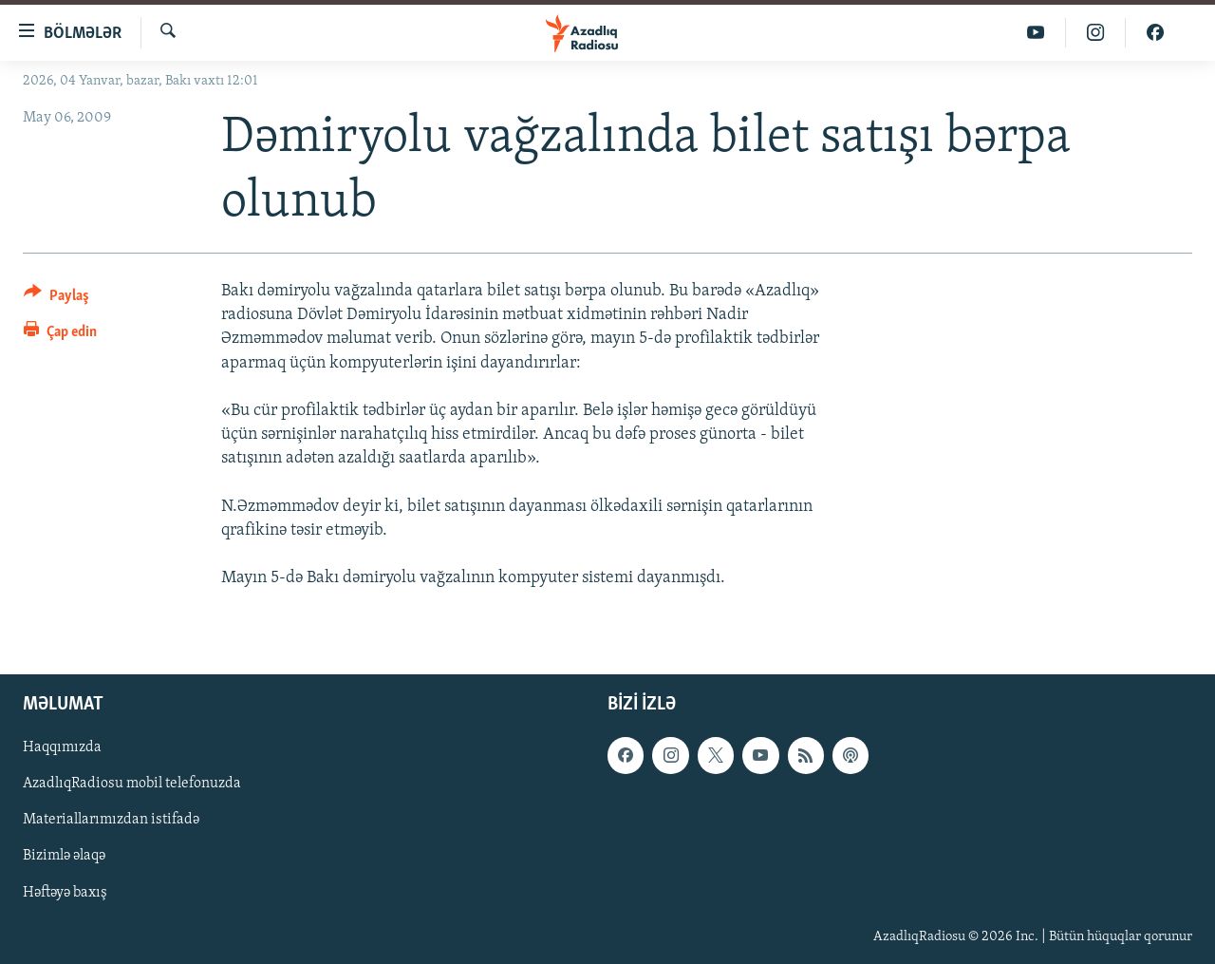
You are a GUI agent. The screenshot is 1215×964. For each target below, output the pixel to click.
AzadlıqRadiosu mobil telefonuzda (132, 783)
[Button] (56, 298)
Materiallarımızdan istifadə (111, 819)
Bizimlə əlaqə (64, 855)
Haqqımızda (62, 747)
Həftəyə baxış (65, 891)
